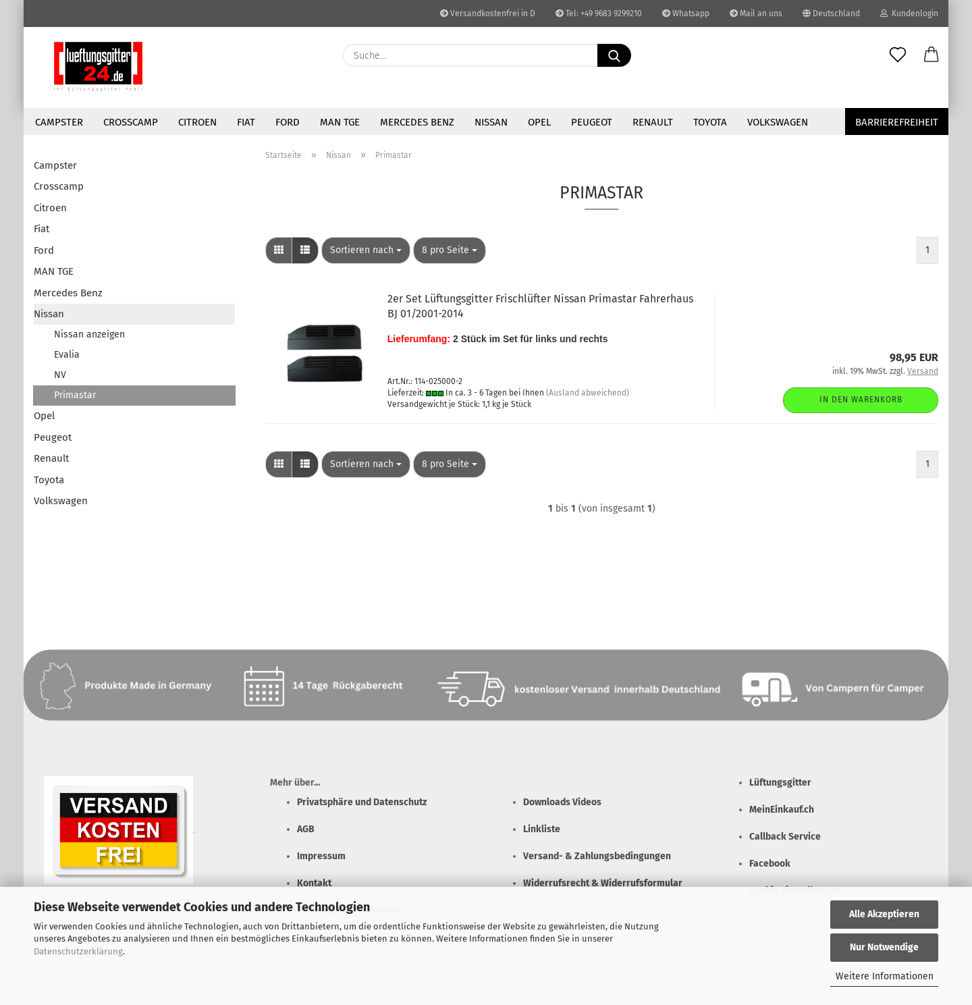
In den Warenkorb (860, 399)
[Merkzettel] (898, 55)
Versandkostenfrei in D (487, 13)
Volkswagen (777, 122)
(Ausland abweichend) (587, 393)
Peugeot (591, 122)
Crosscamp (130, 122)
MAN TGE (340, 122)
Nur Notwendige (884, 947)
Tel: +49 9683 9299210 (599, 13)
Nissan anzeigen (89, 334)
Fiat (246, 122)
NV (60, 375)
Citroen (197, 122)
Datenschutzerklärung (78, 951)
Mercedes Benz (417, 122)
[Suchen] (614, 55)
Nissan (491, 122)
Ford (287, 122)
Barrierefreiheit (896, 122)
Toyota (710, 122)
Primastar (75, 395)
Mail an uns (756, 13)
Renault (652, 122)
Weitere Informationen (885, 976)
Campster (59, 122)
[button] (931, 55)
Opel (539, 122)
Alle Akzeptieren (884, 914)
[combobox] (365, 250)
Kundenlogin (909, 13)
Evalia (67, 354)
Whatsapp (685, 13)
